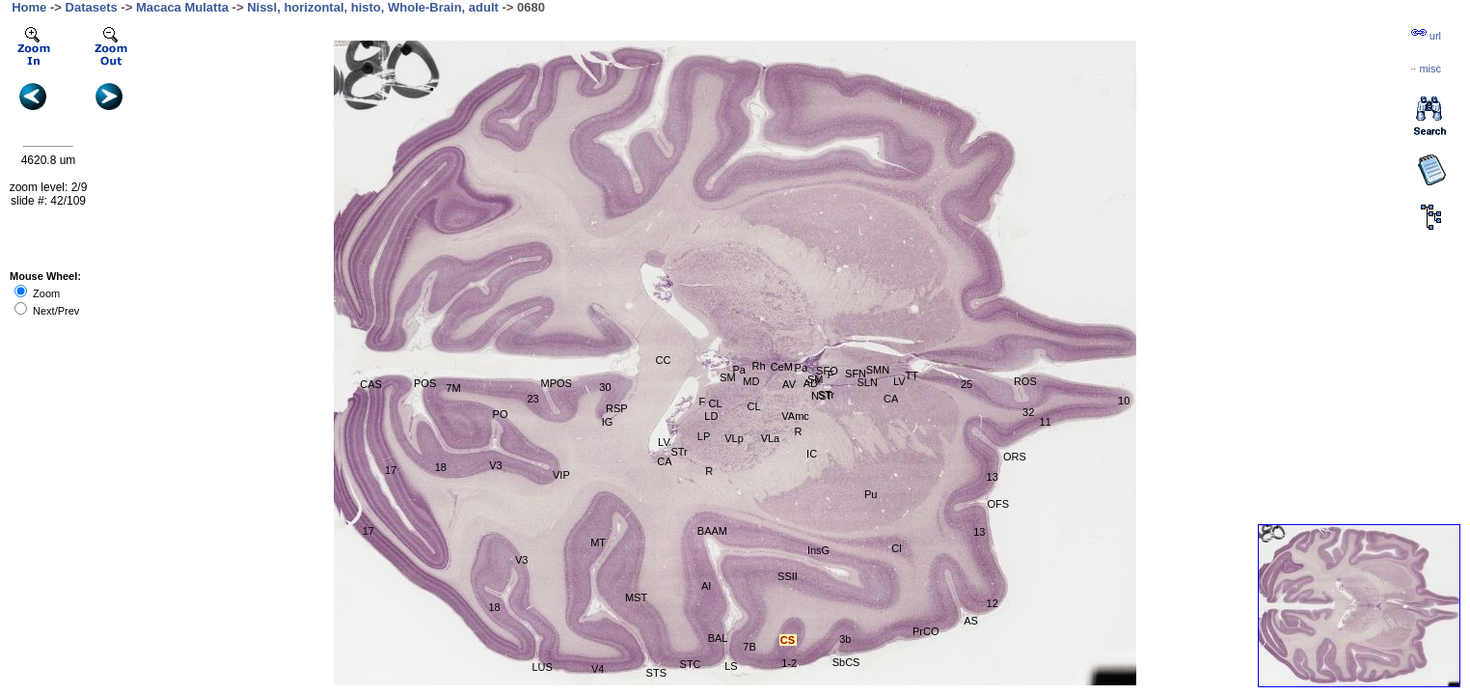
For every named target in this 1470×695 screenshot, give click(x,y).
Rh (758, 366)
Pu (870, 494)
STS (656, 673)
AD (810, 383)
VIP (561, 475)
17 (368, 531)
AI (706, 586)
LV (664, 442)
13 (992, 477)
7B (749, 647)
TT (911, 375)
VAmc (795, 416)
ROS (1025, 381)
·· (1425, 68)
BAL (718, 638)
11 (1045, 422)
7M (453, 388)
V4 (597, 669)
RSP (617, 408)
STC (690, 664)
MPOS (556, 383)
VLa (770, 438)
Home (29, 7)
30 (605, 387)
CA (664, 461)
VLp (734, 438)
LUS (541, 667)
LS (730, 666)
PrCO (925, 631)
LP (703, 436)
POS (425, 383)
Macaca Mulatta (182, 7)
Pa (739, 369)
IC (811, 453)
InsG (818, 550)
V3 (521, 560)
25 (966, 384)
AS (971, 620)
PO (500, 414)
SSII (787, 576)
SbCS (846, 662)
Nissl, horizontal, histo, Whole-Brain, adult (373, 7)
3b (845, 639)
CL (715, 403)
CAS (371, 384)
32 (1028, 412)
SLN (868, 382)
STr (678, 452)
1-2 (789, 663)
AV (789, 384)
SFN (855, 373)
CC (663, 360)
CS (787, 640)
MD (751, 381)
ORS (1014, 456)
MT (598, 542)
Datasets (92, 7)
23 (532, 398)
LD (711, 416)
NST (821, 396)
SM (728, 377)
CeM (782, 367)
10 (1124, 400)
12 (992, 603)
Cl (896, 548)
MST (636, 597)
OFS (998, 504)
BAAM (712, 531)
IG (607, 422)
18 (494, 607)
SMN (877, 369)
